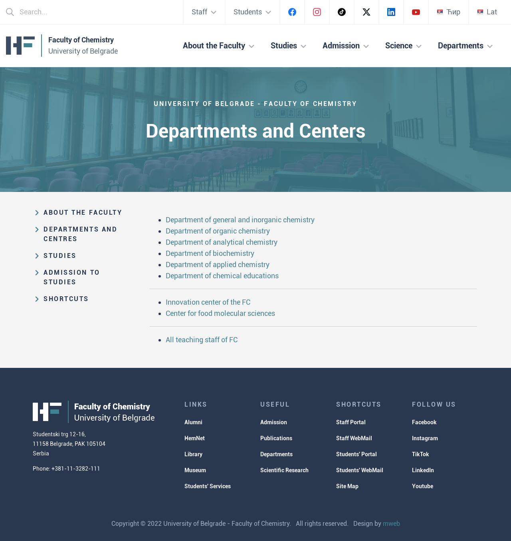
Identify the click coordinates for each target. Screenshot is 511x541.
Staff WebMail (354, 438)
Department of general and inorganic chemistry (240, 220)
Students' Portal (356, 454)
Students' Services (207, 486)
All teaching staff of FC (202, 339)
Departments (276, 454)
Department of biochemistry (210, 253)
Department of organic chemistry (218, 231)
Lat (487, 12)
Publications (276, 438)
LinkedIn (423, 470)
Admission (273, 422)
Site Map (347, 486)
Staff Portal (351, 422)
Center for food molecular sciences (220, 313)
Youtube (422, 486)
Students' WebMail (359, 470)
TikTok (420, 454)
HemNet (194, 438)
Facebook (424, 422)
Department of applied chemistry (217, 264)
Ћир (448, 12)
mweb (391, 523)
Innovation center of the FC (208, 302)
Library (193, 454)
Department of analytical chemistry (221, 242)
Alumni (193, 422)
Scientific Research (284, 470)
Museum (195, 470)
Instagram (425, 438)
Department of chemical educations (222, 275)
